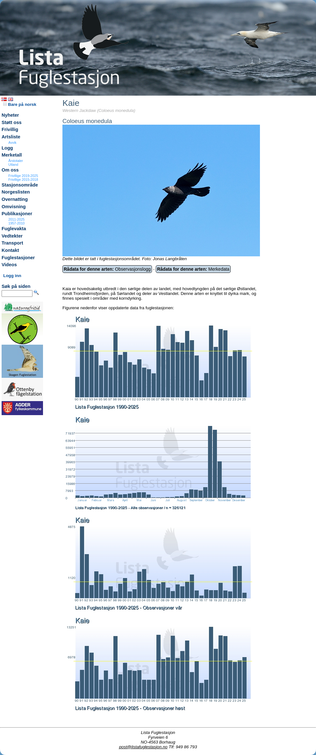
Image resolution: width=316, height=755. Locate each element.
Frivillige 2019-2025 (23, 176)
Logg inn (12, 275)
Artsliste (11, 136)
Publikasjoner (17, 213)
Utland (13, 164)
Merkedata (193, 269)
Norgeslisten (16, 191)
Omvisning (14, 206)
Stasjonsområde (20, 184)
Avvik (12, 142)
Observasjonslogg (107, 269)
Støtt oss (12, 122)
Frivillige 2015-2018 (23, 179)
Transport (12, 243)
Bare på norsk (19, 104)
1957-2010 (16, 223)
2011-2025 (16, 219)
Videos (9, 264)
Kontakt (10, 250)
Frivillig (10, 129)
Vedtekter (12, 235)
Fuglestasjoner (18, 257)
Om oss (10, 169)
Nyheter (10, 115)
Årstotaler (15, 161)
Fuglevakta (14, 228)
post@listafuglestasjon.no (143, 746)
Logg (7, 147)
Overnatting (15, 199)
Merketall (12, 155)
